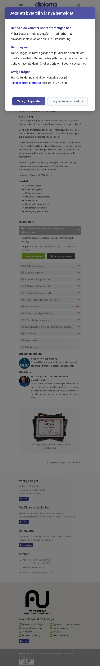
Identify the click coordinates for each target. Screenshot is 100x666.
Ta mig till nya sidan (29, 101)
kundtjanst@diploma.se (26, 83)
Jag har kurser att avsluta (68, 101)
